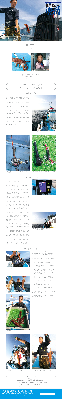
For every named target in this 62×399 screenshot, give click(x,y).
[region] (31, 394)
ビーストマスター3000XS (25, 171)
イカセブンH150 (16, 171)
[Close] (60, 394)
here (6, 391)
